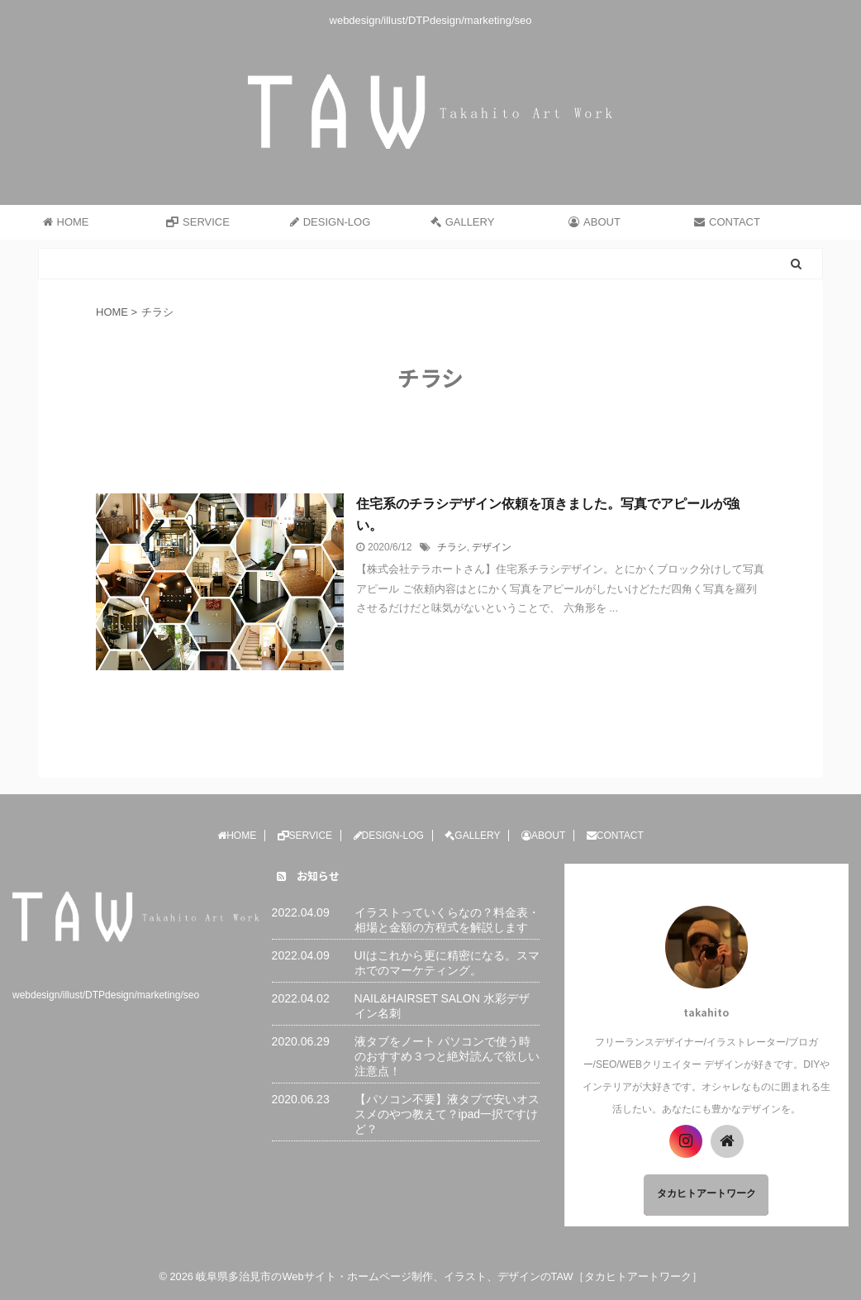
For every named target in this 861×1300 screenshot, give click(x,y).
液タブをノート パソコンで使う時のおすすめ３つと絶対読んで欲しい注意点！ (447, 1056)
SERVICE (198, 222)
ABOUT (594, 222)
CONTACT (727, 222)
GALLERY (462, 222)
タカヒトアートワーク (706, 1193)
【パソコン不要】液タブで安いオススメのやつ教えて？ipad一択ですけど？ (447, 1114)
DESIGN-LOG (330, 222)
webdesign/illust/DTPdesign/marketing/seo (105, 995)
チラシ (452, 547)
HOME (66, 222)
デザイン (491, 547)
